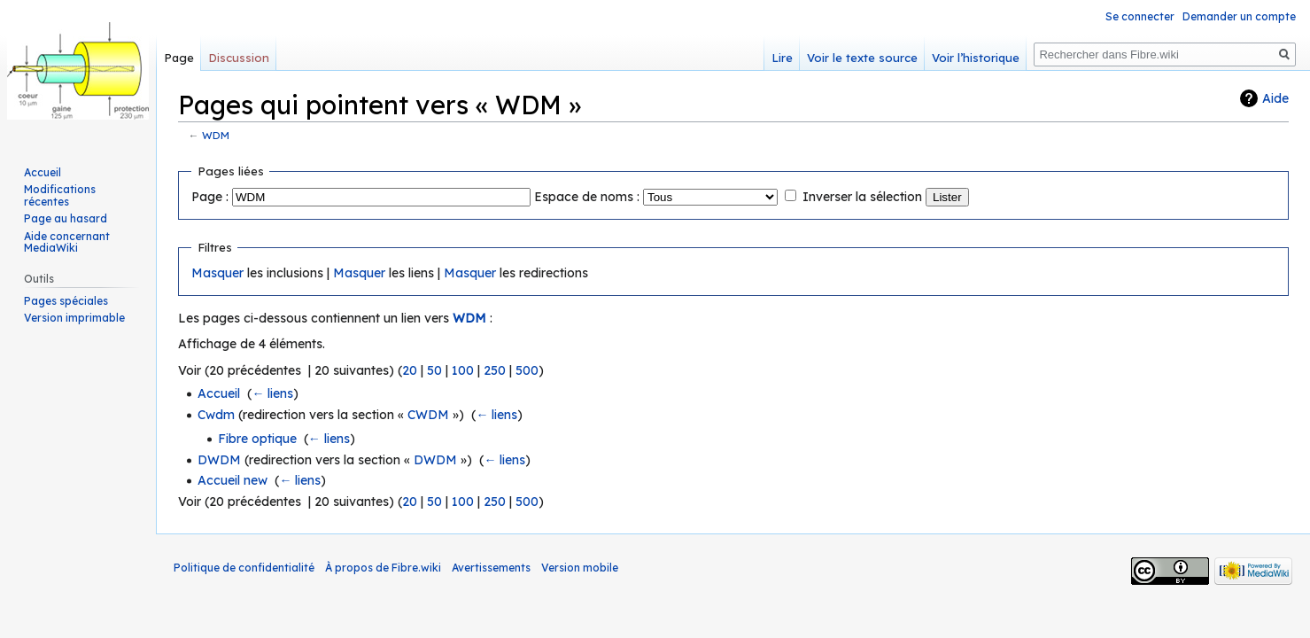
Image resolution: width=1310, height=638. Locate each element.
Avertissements (491, 567)
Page (179, 58)
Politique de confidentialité (244, 567)
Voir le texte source (862, 58)
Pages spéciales (66, 300)
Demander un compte (1239, 16)
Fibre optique (257, 439)
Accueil (219, 393)
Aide (1275, 98)
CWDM (428, 415)
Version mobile (579, 567)
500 (527, 370)
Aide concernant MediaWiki (67, 242)
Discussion (238, 58)
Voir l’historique (975, 58)
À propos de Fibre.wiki (383, 567)
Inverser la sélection (862, 197)
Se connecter (1139, 16)
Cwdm (216, 415)
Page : (210, 197)
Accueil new (232, 480)
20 (409, 370)
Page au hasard (65, 218)
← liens (272, 393)
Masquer (217, 273)
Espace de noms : (586, 197)
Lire (782, 58)
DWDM (219, 460)
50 (434, 370)
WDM (215, 135)
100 (463, 370)
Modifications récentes (60, 195)
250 (495, 370)
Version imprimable (74, 317)
